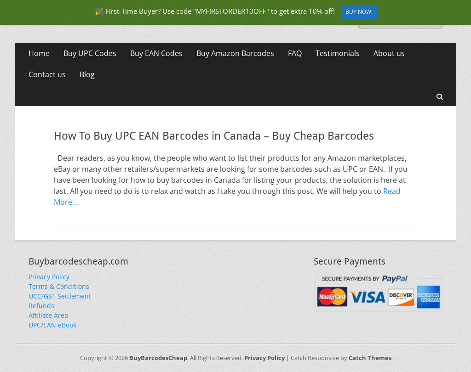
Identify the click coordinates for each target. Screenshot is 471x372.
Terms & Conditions (59, 286)
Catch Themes (370, 358)
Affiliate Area (48, 315)
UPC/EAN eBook (52, 325)
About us (389, 53)
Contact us (47, 74)
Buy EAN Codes (156, 53)
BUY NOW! (359, 12)
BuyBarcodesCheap (158, 358)
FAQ (295, 53)
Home (39, 53)
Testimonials (338, 53)
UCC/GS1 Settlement (60, 296)
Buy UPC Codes (89, 53)
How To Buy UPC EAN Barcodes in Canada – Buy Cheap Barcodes (214, 136)
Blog (87, 74)
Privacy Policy (49, 276)
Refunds (41, 305)
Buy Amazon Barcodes (235, 53)
